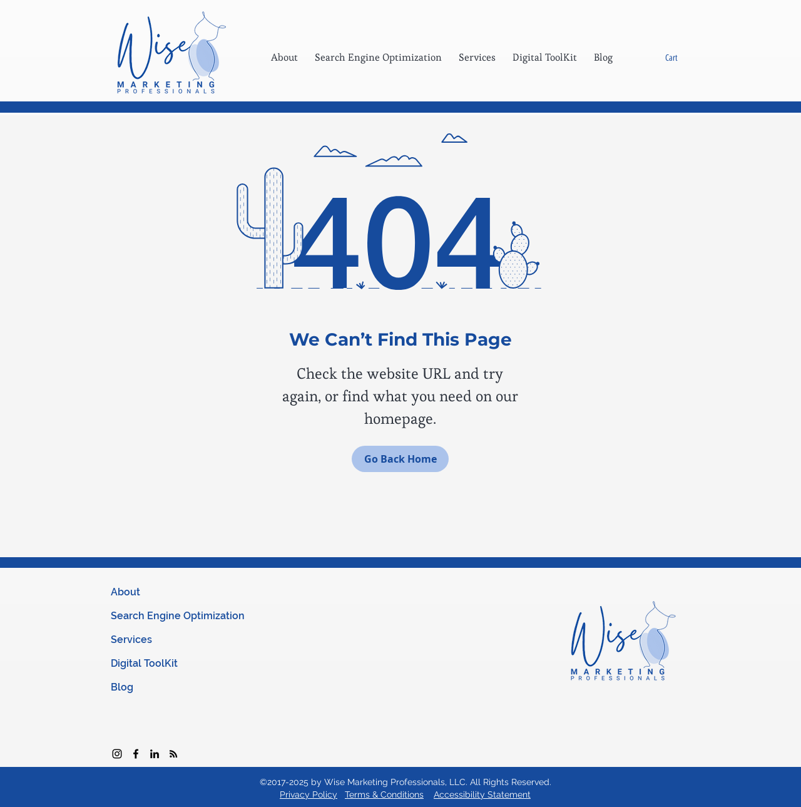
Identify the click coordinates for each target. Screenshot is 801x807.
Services (131, 639)
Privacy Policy (308, 794)
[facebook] (136, 754)
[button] (680, 58)
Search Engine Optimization (178, 616)
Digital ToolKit (144, 663)
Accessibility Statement (482, 794)
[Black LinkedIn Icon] (154, 754)
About (125, 592)
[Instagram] (117, 754)
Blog (122, 687)
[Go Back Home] (400, 459)
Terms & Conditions (384, 794)
